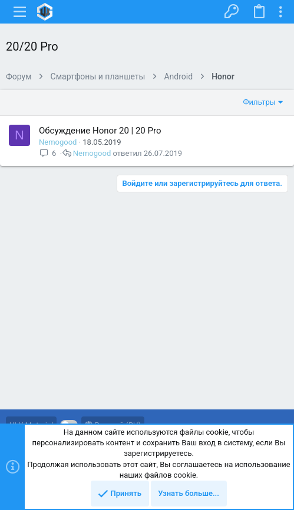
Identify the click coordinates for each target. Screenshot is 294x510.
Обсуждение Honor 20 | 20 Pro (100, 130)
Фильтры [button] (259, 102)
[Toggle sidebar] (280, 11)
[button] (20, 12)
